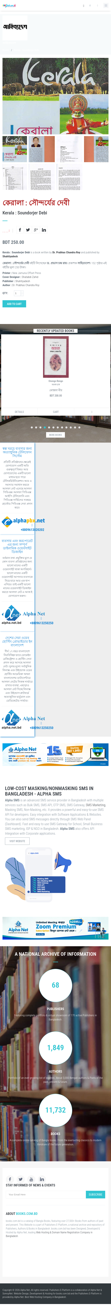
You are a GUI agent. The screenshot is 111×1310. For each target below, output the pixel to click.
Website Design (21, 1293)
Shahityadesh (10, 256)
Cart (56, 411)
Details (18, 411)
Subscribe (95, 1194)
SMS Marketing (96, 805)
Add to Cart (14, 304)
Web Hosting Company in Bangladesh (48, 1297)
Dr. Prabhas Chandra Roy (66, 252)
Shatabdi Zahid (30, 277)
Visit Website (17, 841)
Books (5, 50)
